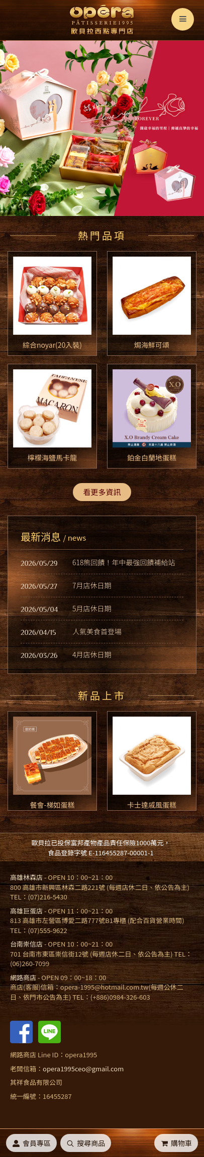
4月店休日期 (92, 654)
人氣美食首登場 (97, 631)
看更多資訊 (102, 492)
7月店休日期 (92, 585)
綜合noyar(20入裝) (52, 345)
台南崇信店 (26, 944)
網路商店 (23, 977)
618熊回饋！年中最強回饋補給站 (123, 562)
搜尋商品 (85, 1143)
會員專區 (31, 1143)
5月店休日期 (92, 608)
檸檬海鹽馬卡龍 (52, 457)
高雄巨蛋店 (26, 910)
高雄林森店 (26, 877)
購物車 (176, 1143)
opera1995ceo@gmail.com (83, 1068)
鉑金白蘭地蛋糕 (151, 457)
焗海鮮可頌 (151, 345)
